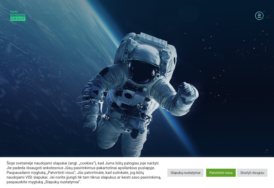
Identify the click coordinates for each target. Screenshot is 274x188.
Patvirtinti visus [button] (221, 173)
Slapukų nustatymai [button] (185, 173)
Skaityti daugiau (252, 173)
